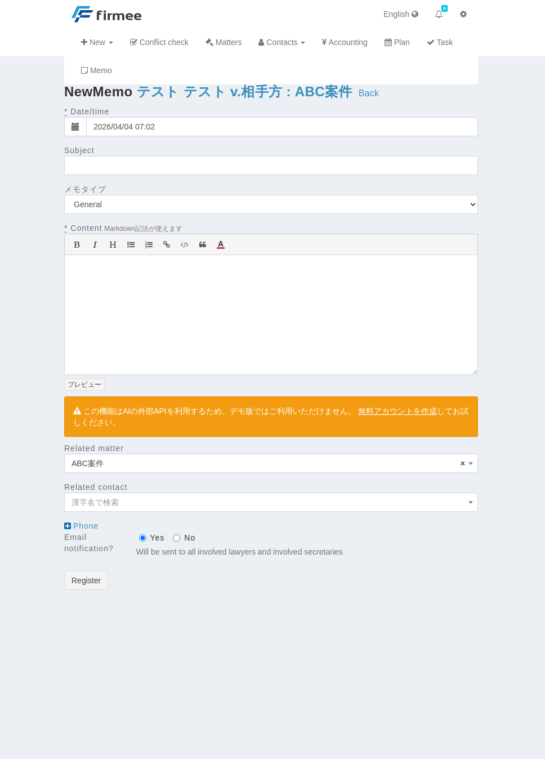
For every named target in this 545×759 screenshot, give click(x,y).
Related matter (94, 448)
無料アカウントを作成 (397, 411)
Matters (224, 42)
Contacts (281, 42)
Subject (79, 150)
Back (369, 93)
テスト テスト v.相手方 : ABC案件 (244, 91)
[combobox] (271, 463)
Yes (152, 537)
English (400, 14)
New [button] (97, 42)
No (184, 537)
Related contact (95, 487)
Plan (397, 42)
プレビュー (84, 385)
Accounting (344, 42)
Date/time (86, 111)
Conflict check (159, 42)
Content (83, 228)
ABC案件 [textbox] (268, 463)
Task (440, 42)
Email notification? (89, 543)
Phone (86, 525)
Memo (96, 70)
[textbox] (271, 502)
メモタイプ (85, 189)
